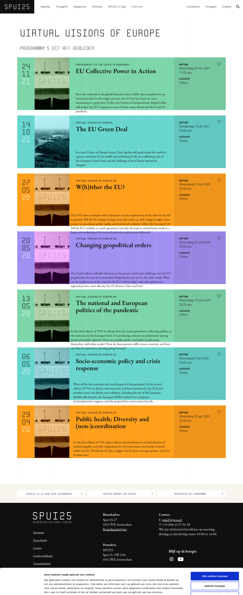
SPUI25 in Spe (117, 7)
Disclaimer (38, 532)
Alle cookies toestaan (215, 553)
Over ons (137, 7)
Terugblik (62, 7)
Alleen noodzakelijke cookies (214, 573)
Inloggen (211, 7)
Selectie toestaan (215, 563)
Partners (97, 7)
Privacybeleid (40, 540)
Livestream (193, 7)
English (227, 7)
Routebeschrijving (115, 529)
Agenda (45, 7)
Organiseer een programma (198, 493)
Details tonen (182, 588)
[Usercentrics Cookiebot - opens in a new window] (22, 588)
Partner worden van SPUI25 (128, 493)
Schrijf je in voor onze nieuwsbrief (54, 493)
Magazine (80, 7)
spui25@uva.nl (172, 520)
